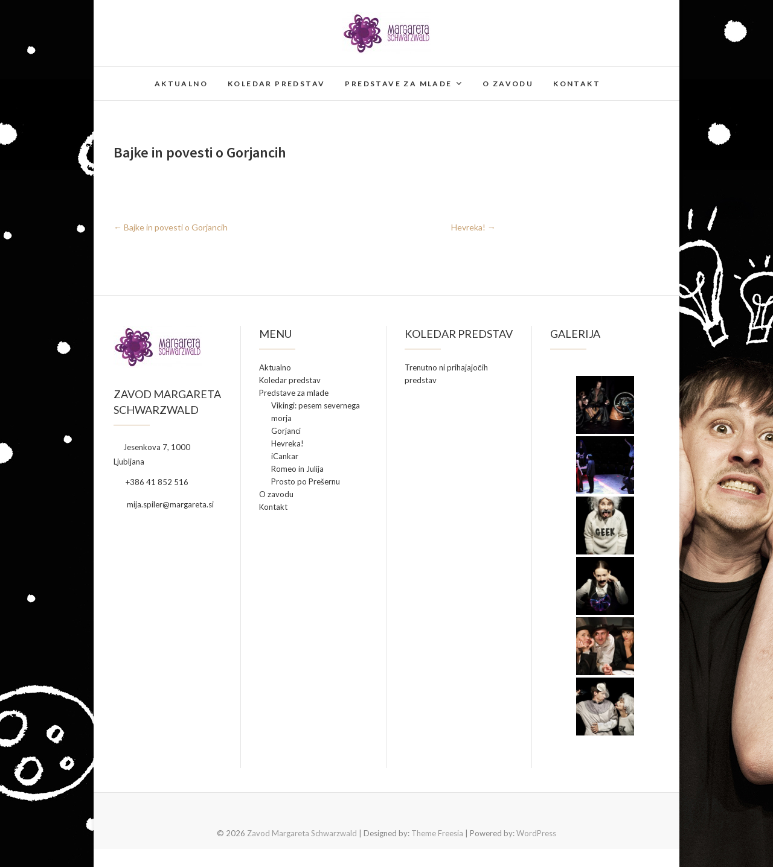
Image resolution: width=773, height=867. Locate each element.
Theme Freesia (437, 833)
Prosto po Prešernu (305, 481)
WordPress (536, 833)
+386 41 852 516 (151, 482)
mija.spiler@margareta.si (164, 504)
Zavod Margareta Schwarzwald (302, 833)
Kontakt (576, 83)
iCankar (284, 456)
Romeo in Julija (297, 469)
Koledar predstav (276, 83)
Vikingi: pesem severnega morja (315, 412)
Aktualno (181, 83)
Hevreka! (473, 227)
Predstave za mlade (398, 83)
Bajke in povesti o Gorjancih (171, 227)
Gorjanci (286, 431)
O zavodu (508, 83)
